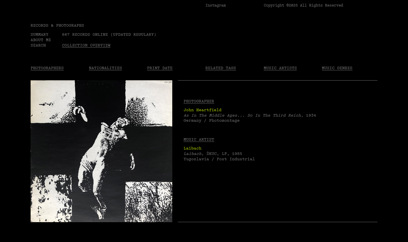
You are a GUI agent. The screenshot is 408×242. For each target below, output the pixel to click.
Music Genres (337, 68)
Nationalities (105, 68)
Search (38, 45)
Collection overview (86, 45)
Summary (39, 34)
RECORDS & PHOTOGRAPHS (57, 25)
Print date (160, 68)
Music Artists (280, 68)
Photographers (47, 68)
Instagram (215, 5)
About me (41, 39)
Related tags (220, 68)
